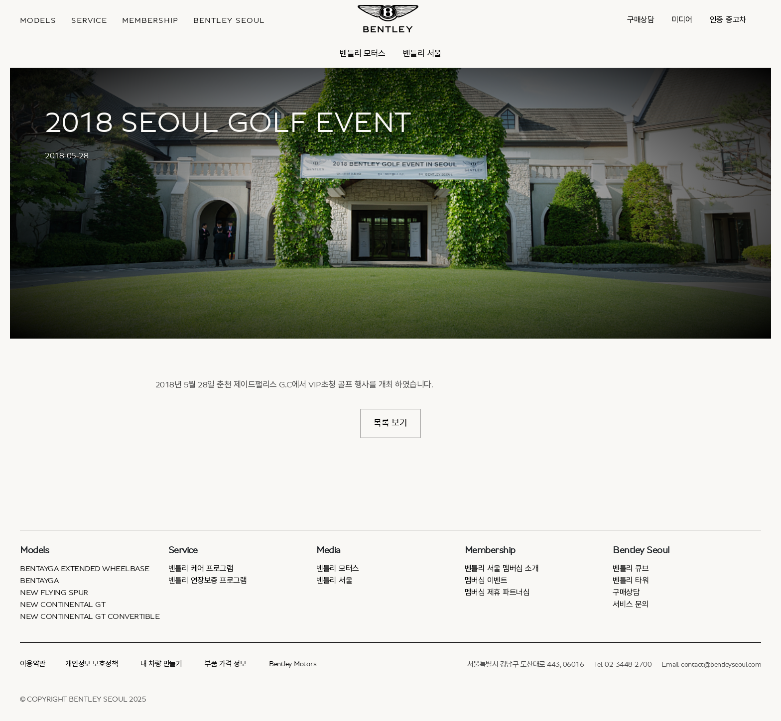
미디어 (682, 20)
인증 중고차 (728, 20)
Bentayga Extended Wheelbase (84, 569)
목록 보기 (390, 423)
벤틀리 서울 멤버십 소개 (502, 569)
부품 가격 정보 (226, 664)
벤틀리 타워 (631, 581)
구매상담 (640, 20)
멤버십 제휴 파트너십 (497, 593)
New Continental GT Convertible (89, 616)
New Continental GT (62, 604)
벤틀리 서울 (422, 53)
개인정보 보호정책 (91, 664)
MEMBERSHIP (150, 20)
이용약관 (32, 664)
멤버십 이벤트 (486, 581)
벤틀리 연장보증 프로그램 (207, 581)
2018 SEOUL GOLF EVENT (228, 123)
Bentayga (39, 581)
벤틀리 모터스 (363, 53)
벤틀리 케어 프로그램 (201, 569)
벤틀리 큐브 (631, 569)
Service (89, 20)
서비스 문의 (631, 604)
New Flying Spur (54, 593)
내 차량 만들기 (161, 664)
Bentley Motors (293, 664)
